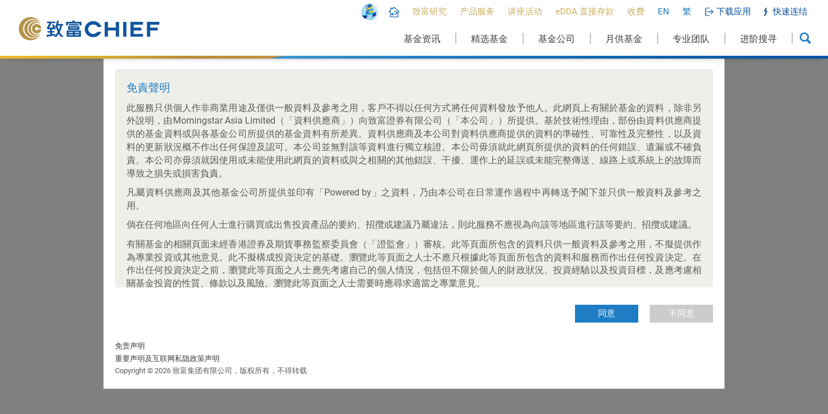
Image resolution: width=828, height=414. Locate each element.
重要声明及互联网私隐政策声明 (167, 358)
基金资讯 (422, 38)
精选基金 (489, 38)
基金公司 (556, 38)
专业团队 (691, 38)
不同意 (682, 313)
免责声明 (130, 346)
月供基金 (623, 38)
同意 (606, 313)
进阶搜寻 (758, 38)
